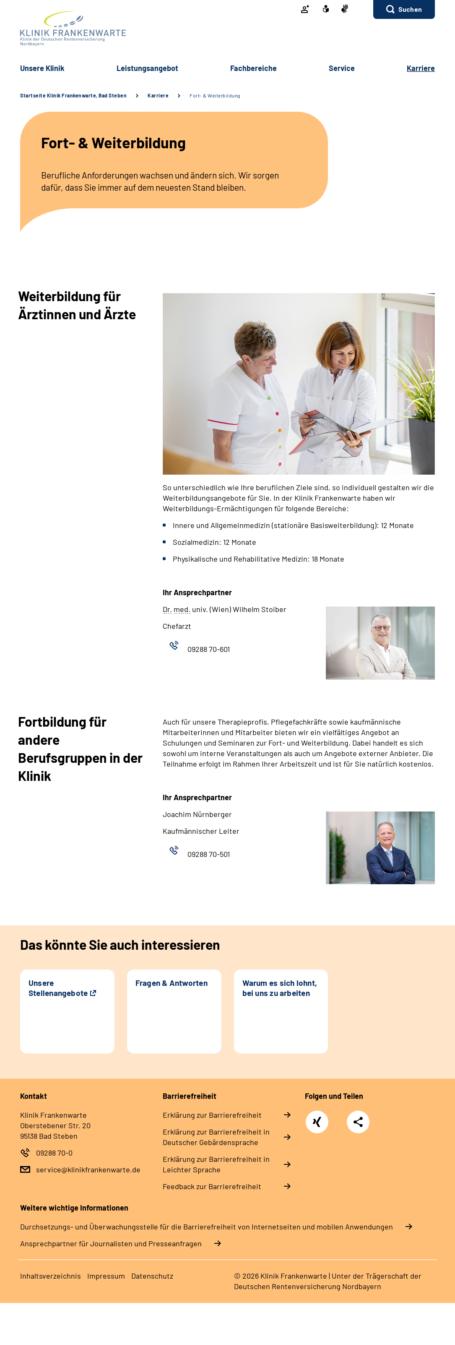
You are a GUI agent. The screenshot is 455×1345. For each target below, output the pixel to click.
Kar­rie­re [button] (421, 68)
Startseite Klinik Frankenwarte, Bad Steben (73, 95)
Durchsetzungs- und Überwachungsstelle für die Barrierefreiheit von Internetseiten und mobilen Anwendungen (206, 1226)
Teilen (358, 1122)
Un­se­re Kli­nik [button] (42, 68)
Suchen (410, 9)
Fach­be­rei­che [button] (253, 68)
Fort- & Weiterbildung (215, 95)
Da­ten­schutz (152, 1275)
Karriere (158, 95)
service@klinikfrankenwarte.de (88, 1169)
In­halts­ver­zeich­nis (50, 1275)
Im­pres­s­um (106, 1275)
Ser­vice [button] (342, 68)
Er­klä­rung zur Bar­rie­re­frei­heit (212, 1114)
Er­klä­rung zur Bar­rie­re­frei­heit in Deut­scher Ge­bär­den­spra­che (216, 1137)
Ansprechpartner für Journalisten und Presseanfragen (111, 1243)
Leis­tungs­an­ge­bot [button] (147, 68)
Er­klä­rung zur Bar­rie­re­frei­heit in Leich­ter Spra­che (216, 1164)
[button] (404, 9)
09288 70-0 (54, 1152)
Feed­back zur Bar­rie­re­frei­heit (212, 1186)
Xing (317, 1117)
